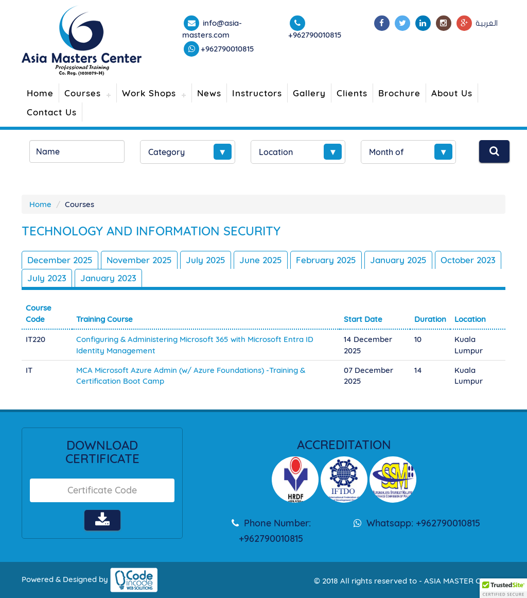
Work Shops (149, 93)
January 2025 (398, 259)
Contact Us (52, 112)
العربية (487, 23)
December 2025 (60, 259)
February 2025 (326, 259)
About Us (451, 93)
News (209, 93)
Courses (82, 93)
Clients (352, 93)
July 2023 (46, 277)
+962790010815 (227, 49)
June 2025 (260, 259)
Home (40, 93)
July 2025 (205, 259)
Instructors (257, 93)
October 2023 (468, 259)
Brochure (399, 93)
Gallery (309, 93)
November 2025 (139, 259)
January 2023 (108, 277)
